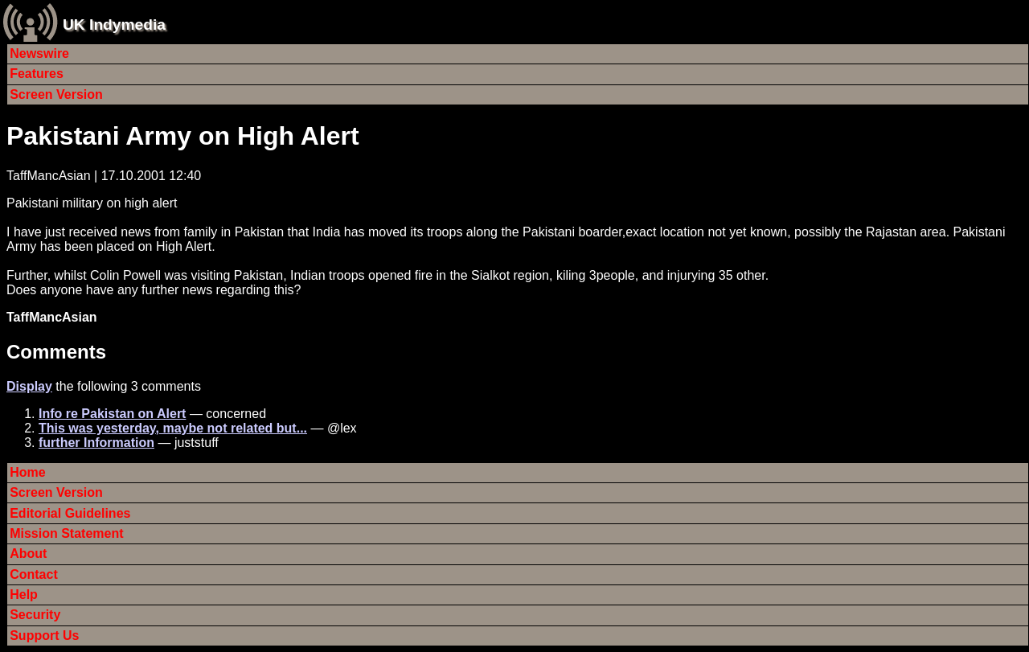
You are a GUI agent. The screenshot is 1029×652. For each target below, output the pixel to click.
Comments (56, 352)
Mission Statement (66, 533)
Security (35, 614)
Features (37, 73)
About (28, 553)
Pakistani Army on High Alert (182, 135)
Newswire (39, 53)
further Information (96, 442)
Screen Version (56, 94)
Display (29, 386)
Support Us (44, 635)
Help (24, 594)
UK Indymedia (114, 24)
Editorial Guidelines (70, 513)
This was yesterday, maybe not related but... (173, 428)
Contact (34, 574)
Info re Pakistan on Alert (112, 413)
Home (27, 472)
